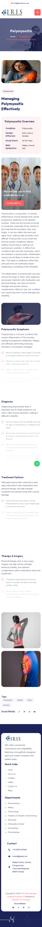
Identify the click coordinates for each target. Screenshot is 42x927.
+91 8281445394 (19, 849)
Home (12, 36)
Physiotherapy (14, 832)
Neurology (12, 820)
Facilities (11, 778)
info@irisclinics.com (21, 3)
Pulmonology (13, 811)
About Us (12, 774)
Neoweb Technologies (21, 900)
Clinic (30, 700)
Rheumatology (14, 803)
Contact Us (12, 786)
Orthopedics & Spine (16, 824)
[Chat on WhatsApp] (37, 463)
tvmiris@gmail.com (19, 856)
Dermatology (13, 828)
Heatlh (20, 700)
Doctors (6, 705)
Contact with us (13, 203)
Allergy (10, 807)
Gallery (10, 782)
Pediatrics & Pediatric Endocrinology (22, 816)
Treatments (7, 700)
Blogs (10, 790)
